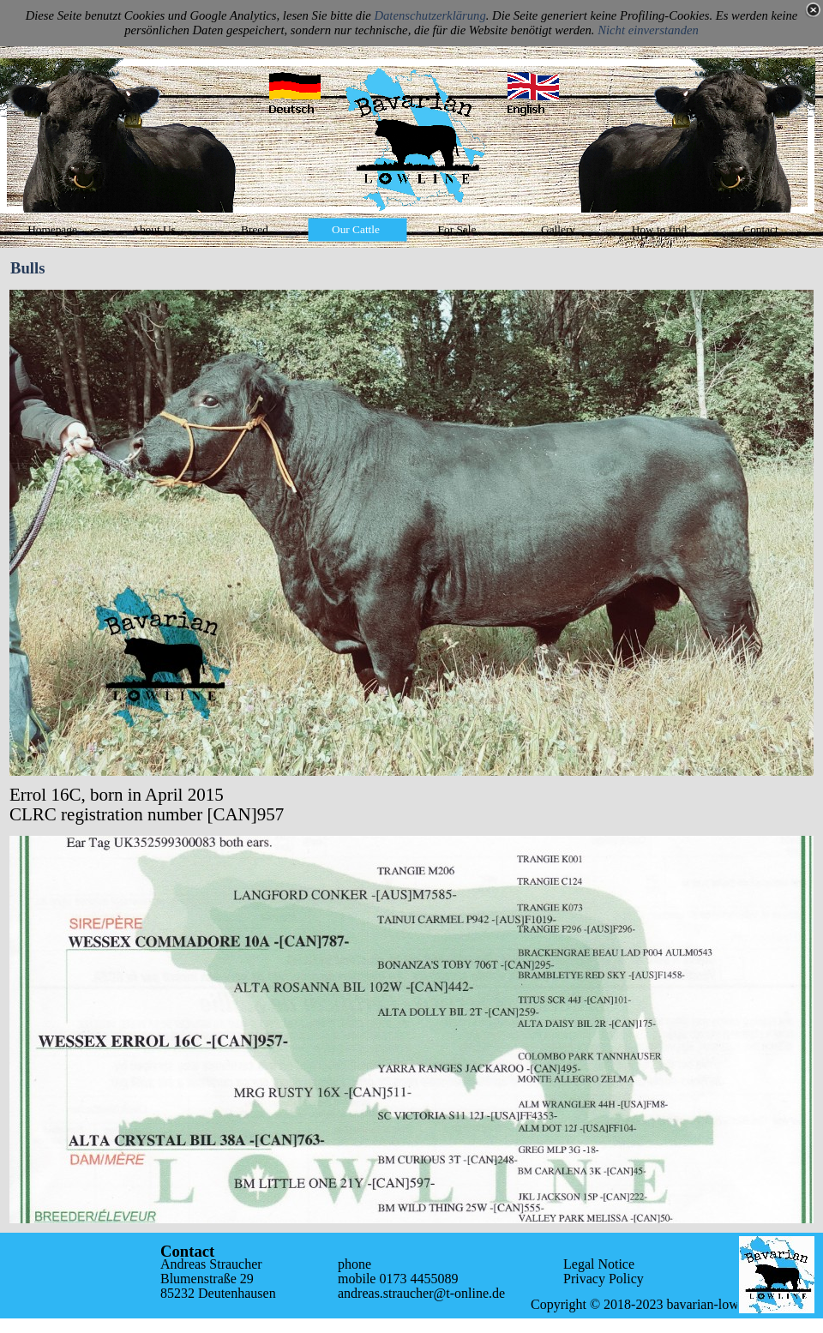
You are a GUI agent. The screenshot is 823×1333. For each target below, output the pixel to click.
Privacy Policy (603, 1278)
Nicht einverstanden (648, 30)
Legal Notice (598, 1264)
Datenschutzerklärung (429, 15)
